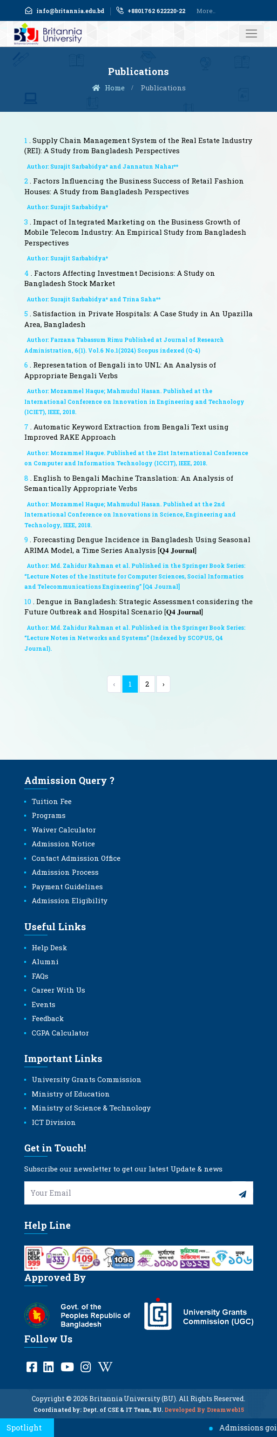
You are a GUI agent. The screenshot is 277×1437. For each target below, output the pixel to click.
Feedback (48, 1018)
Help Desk (49, 947)
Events (43, 1004)
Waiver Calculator (64, 829)
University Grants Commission (87, 1079)
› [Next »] (163, 683)
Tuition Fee (52, 801)
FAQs (40, 976)
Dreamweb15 (225, 1416)
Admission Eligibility (70, 900)
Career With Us (58, 989)
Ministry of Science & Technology (91, 1107)
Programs (49, 815)
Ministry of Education (71, 1093)
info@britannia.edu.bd (64, 10)
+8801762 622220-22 (150, 10)
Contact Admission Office (76, 858)
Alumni (45, 961)
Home (108, 87)
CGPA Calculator (60, 1032)
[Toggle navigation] (251, 33)
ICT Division (54, 1122)
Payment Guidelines (67, 886)
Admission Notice (63, 843)
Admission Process (65, 872)
